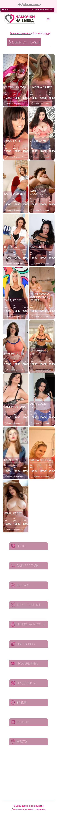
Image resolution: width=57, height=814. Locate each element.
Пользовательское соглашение (28, 809)
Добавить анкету (29, 4)
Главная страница (20, 33)
